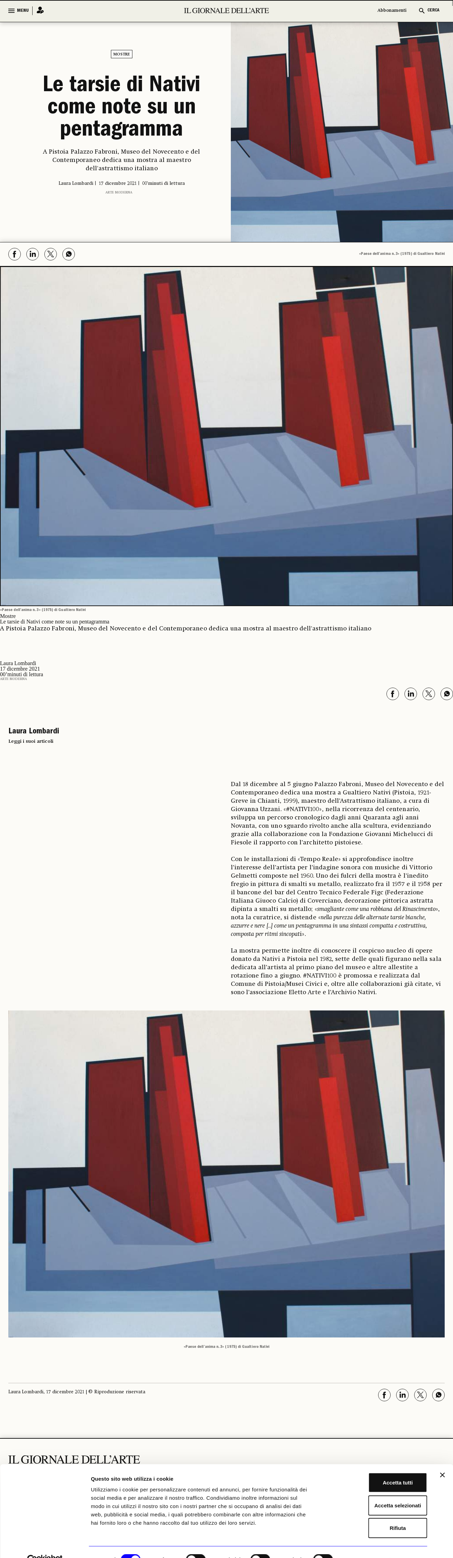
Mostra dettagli (364, 1544)
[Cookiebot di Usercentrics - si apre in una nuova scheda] (45, 1544)
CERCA (433, 10)
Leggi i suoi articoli (30, 741)
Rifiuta (377, 1512)
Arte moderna (118, 192)
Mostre (121, 54)
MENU (23, 10)
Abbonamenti (392, 10)
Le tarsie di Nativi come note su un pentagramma (121, 109)
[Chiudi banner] (442, 1459)
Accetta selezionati (377, 1490)
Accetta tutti (378, 1467)
